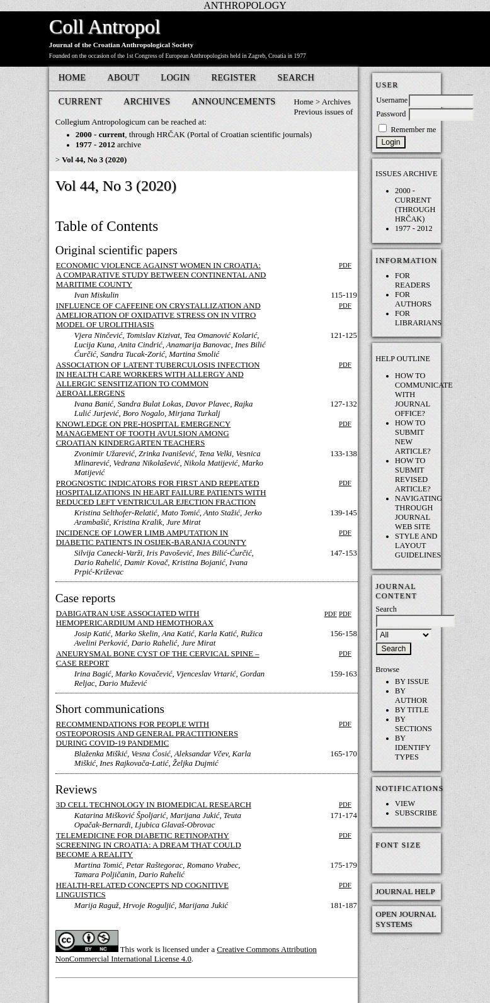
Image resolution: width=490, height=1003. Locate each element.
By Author (411, 695)
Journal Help (405, 891)
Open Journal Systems (405, 919)
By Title (412, 709)
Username (391, 100)
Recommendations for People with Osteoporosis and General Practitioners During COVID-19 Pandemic (147, 734)
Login (175, 77)
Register (234, 77)
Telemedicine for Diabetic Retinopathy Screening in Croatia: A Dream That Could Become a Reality (148, 845)
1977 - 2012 (414, 228)
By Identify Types (412, 747)
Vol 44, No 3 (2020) (94, 159)
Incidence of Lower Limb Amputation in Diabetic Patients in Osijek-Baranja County (151, 538)
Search (296, 77)
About (123, 77)
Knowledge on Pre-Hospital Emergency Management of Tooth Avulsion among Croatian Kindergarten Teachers (143, 433)
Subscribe (416, 813)
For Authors (413, 299)
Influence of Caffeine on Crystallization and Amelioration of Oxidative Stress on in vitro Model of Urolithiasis (158, 315)
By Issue (412, 681)
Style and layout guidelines (418, 545)
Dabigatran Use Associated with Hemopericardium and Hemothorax (135, 618)
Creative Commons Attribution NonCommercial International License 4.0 (186, 954)
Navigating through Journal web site (418, 512)
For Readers (412, 280)
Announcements (233, 101)
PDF (345, 265)
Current (80, 101)
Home (72, 77)
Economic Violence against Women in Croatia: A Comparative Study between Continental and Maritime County (161, 275)
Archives (146, 101)
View (405, 803)
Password (391, 113)
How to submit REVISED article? (413, 474)
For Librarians (418, 318)
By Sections (413, 724)
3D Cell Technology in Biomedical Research (153, 804)
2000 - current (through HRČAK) (415, 204)
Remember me (413, 129)
